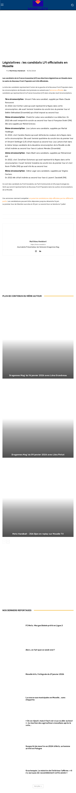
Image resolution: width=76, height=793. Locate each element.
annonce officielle (56, 90)
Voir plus (38, 786)
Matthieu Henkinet (17, 71)
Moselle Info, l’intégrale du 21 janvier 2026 (45, 674)
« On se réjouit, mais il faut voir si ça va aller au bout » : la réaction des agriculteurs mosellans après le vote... (49, 723)
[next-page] (7, 541)
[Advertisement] (38, 277)
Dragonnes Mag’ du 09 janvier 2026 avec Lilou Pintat (38, 454)
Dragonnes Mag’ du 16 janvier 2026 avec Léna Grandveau (38, 375)
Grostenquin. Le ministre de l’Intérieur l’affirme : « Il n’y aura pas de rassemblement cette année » (49, 772)
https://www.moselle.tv (38, 244)
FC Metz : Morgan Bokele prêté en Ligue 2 (44, 625)
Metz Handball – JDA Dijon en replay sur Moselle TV (38, 534)
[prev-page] (4, 541)
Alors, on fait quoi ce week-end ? (40, 650)
